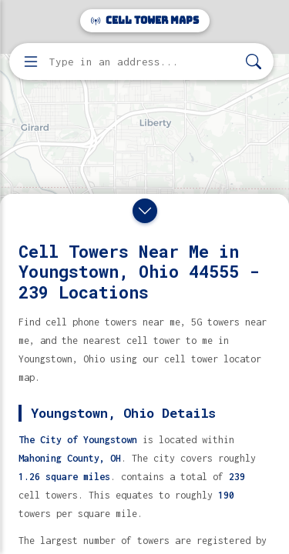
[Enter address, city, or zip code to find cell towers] (143, 62)
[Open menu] (30, 61)
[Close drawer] (145, 211)
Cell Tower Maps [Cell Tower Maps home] (145, 20)
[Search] (254, 62)
